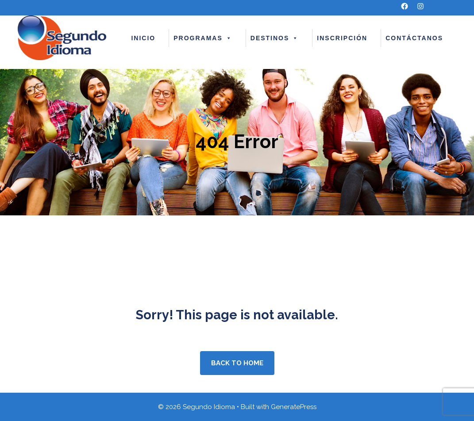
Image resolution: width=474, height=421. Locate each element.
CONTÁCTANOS (414, 38)
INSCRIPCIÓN (342, 38)
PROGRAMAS (202, 38)
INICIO (143, 38)
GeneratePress (293, 407)
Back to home (237, 363)
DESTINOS (274, 38)
